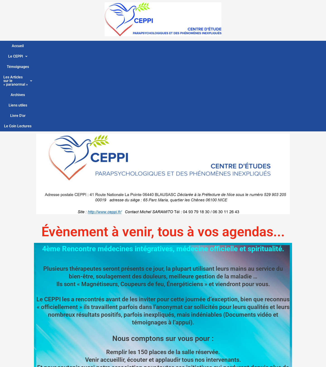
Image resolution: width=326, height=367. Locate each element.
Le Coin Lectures (267, 46)
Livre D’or (239, 46)
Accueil (51, 46)
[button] (74, 46)
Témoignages (101, 46)
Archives (192, 46)
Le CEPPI (73, 46)
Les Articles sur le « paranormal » (148, 46)
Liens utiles (215, 46)
